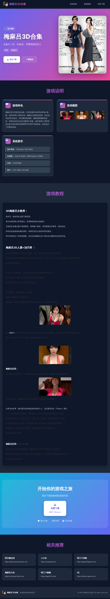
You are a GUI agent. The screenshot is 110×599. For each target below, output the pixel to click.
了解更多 (29, 59)
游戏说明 (73, 4)
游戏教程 (87, 4)
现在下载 (101, 4)
